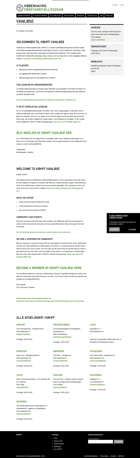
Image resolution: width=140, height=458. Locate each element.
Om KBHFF (58, 449)
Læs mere (132, 229)
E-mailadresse (94, 439)
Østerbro (21, 401)
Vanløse (57, 375)
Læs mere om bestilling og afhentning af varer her (42, 59)
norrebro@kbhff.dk (60, 361)
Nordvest (21, 351)
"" (90, 334)
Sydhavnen (96, 351)
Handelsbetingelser (91, 456)
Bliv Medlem (55, 15)
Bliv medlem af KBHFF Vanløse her (44, 133)
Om (101, 15)
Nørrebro (58, 351)
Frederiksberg (61, 324)
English (109, 15)
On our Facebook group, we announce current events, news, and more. (43, 232)
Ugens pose (92, 15)
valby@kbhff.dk (22, 387)
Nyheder (80, 15)
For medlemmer (40, 15)
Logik (93, 324)
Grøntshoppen (24, 15)
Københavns (43, 8)
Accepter (114, 229)
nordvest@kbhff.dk (23, 361)
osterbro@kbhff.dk (23, 414)
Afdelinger (69, 15)
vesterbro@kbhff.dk (97, 385)
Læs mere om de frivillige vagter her (67, 122)
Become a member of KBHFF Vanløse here (49, 268)
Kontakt (114, 5)
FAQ (55, 438)
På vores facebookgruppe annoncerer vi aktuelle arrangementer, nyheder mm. (46, 100)
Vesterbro (95, 375)
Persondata (104, 456)
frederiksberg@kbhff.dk (62, 337)
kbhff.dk (121, 456)
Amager (20, 324)
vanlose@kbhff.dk (98, 40)
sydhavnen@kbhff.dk (98, 361)
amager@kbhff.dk (23, 334)
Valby (19, 375)
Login (122, 5)
